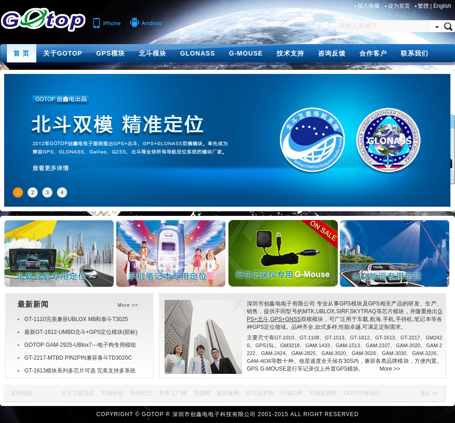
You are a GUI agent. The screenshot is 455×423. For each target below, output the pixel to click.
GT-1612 (360, 337)
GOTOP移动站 (362, 393)
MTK (308, 311)
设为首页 (399, 6)
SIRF (342, 311)
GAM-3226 (424, 353)
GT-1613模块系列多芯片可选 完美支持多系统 (80, 370)
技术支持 (290, 53)
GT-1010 (284, 337)
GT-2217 (410, 337)
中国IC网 (291, 393)
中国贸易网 (323, 393)
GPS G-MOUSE (266, 369)
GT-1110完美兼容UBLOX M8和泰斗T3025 (76, 319)
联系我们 (414, 53)
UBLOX (325, 311)
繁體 (423, 6)
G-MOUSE (246, 53)
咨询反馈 (332, 53)
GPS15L (265, 345)
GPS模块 (110, 53)
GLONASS (197, 53)
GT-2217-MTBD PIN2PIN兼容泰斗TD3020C (78, 358)
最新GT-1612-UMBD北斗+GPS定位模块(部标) (80, 332)
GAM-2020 (408, 345)
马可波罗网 (259, 393)
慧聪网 (201, 393)
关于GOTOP (62, 53)
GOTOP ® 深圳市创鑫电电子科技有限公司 (199, 414)
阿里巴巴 (141, 393)
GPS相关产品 (385, 303)
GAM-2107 (378, 345)
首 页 (21, 53)
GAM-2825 (303, 353)
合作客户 (373, 53)
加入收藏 (369, 6)
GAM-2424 (273, 353)
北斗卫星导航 (77, 393)
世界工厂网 (173, 393)
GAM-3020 (333, 353)
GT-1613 (385, 337)
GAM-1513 (348, 345)
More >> (390, 369)
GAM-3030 (394, 353)
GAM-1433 (317, 345)
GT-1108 (309, 337)
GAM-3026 (364, 353)
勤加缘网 (228, 393)
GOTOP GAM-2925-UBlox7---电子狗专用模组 (80, 345)
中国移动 (112, 393)
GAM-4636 (259, 361)
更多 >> (429, 393)
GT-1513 (335, 337)
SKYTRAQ (363, 311)
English (442, 6)
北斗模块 (152, 53)
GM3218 (290, 345)
